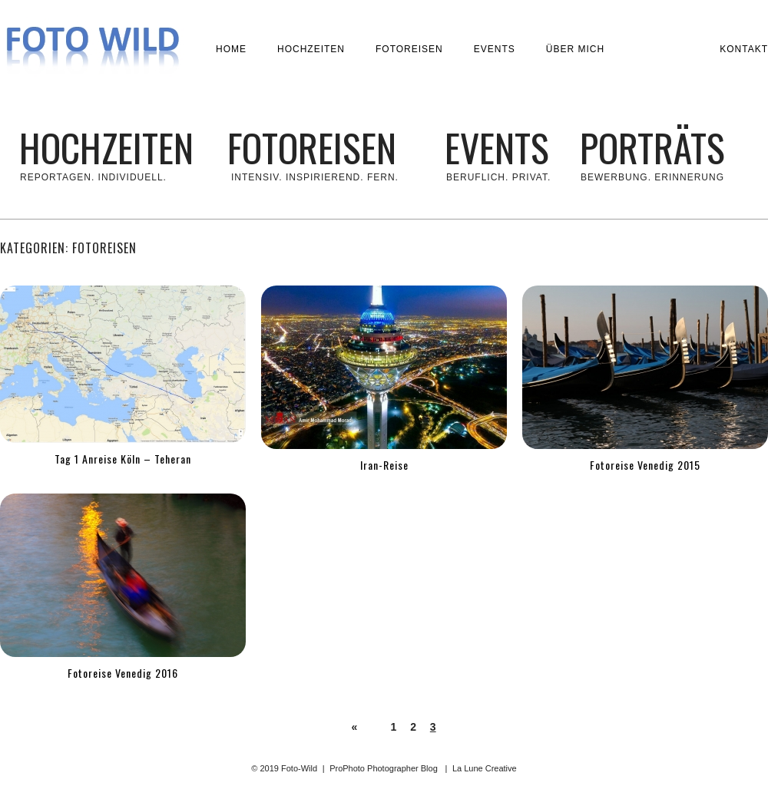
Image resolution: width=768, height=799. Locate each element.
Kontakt (744, 49)
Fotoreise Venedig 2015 (645, 465)
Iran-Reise (384, 465)
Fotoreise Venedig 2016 (123, 673)
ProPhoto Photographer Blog (383, 768)
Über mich (575, 49)
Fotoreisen (409, 49)
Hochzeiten (311, 49)
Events (494, 49)
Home (231, 49)
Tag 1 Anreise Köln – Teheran (123, 459)
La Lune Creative (484, 768)
